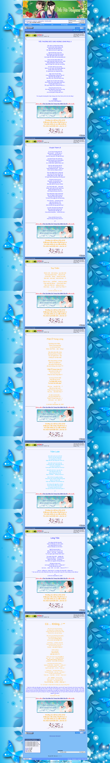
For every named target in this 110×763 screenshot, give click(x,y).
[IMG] (26, 750)
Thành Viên (42, 24)
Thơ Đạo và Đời (48, 20)
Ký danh (70, 20)
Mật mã (70, 22)
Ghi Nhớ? (82, 20)
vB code (27, 748)
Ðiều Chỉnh (75, 30)
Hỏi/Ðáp (30, 24)
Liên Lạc (69, 758)
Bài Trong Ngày (64, 24)
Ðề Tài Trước (52, 735)
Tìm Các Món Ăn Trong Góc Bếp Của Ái (55, 103)
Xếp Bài (81, 30)
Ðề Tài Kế (58, 735)
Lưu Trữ (79, 758)
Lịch (52, 24)
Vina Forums (29, 20)
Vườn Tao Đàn (41, 20)
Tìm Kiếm (79, 24)
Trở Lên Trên (84, 758)
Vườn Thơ (35, 20)
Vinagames (74, 758)
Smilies (26, 749)
